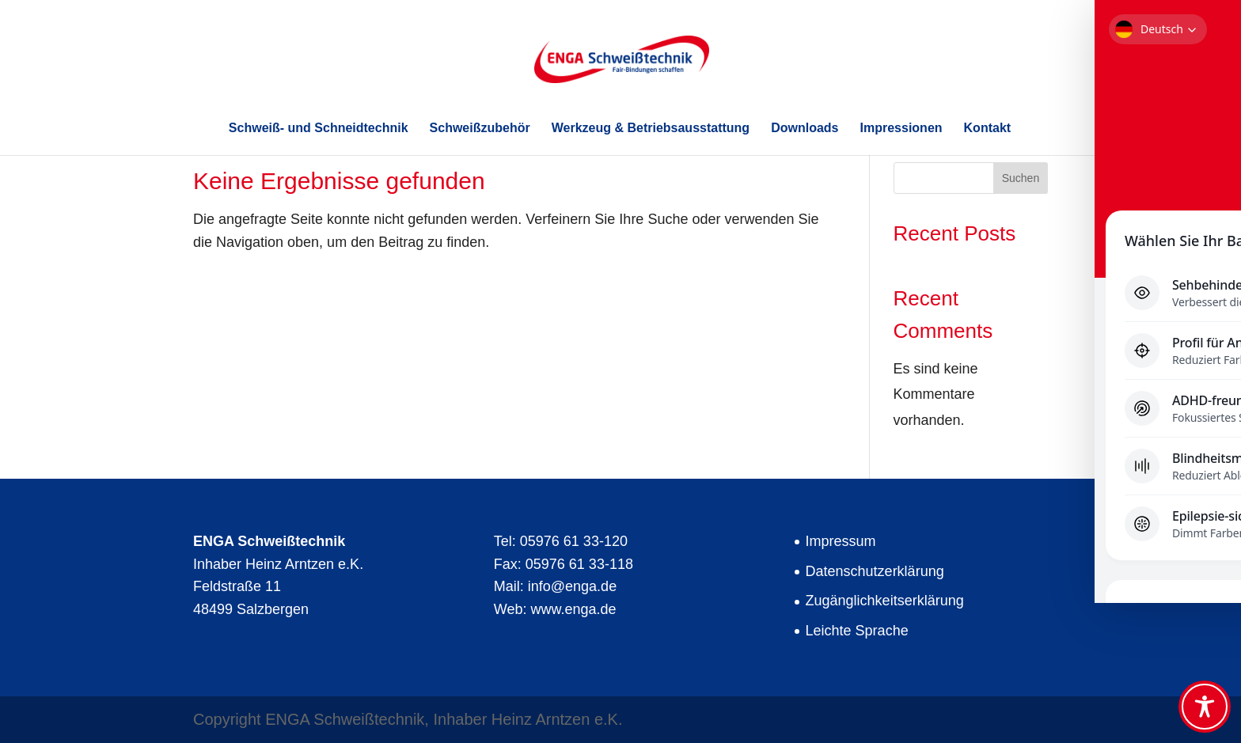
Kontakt (987, 129)
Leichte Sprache (857, 631)
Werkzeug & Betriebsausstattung (651, 129)
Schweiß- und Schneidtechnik (318, 129)
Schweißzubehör (480, 129)
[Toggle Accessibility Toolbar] (1204, 706)
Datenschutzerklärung (875, 571)
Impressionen (901, 129)
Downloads (804, 129)
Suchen (1020, 178)
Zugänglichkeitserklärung (885, 600)
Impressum (841, 541)
